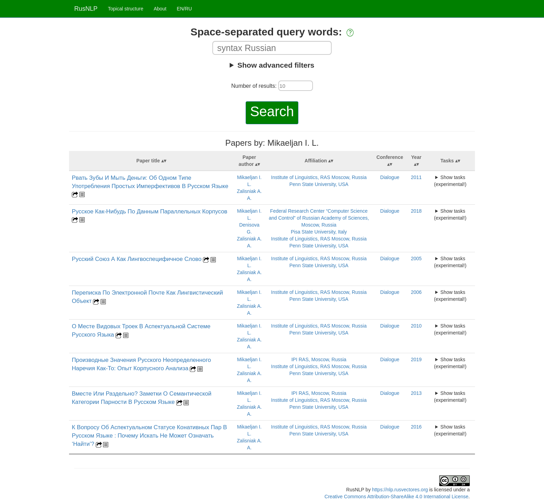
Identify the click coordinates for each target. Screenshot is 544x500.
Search (272, 111)
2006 (416, 292)
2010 (416, 326)
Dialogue (389, 177)
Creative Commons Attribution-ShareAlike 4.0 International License (396, 496)
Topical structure (125, 8)
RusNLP (85, 8)
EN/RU (184, 8)
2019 (416, 359)
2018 (416, 211)
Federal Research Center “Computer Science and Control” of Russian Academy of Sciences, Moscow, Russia (319, 218)
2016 (416, 427)
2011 (416, 177)
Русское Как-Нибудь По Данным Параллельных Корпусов (149, 211)
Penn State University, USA (318, 184)
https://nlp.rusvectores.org (400, 489)
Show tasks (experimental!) (450, 181)
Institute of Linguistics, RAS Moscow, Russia (318, 177)
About (160, 8)
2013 (416, 393)
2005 (416, 258)
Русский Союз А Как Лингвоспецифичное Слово (137, 259)
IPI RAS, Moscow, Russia (319, 359)
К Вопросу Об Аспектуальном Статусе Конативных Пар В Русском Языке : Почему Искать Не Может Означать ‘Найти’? (149, 435)
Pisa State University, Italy (319, 232)
